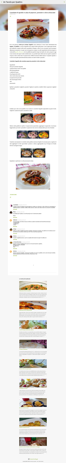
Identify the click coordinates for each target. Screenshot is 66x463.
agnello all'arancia (19, 52)
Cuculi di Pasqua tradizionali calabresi (26, 329)
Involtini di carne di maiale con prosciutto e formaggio (29, 446)
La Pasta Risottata (17, 242)
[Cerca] (24, 2)
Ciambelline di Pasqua (23, 388)
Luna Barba (15, 204)
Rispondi (15, 209)
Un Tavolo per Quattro (12, 2)
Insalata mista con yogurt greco (25, 368)
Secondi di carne (13, 194)
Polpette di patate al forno (24, 427)
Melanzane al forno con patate (25, 290)
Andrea (14, 236)
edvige (14, 229)
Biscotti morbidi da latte (23, 407)
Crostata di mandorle (23, 349)
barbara (15, 251)
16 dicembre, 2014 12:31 (23, 204)
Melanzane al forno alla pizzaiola (25, 310)
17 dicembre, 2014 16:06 (21, 251)
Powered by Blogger (33, 459)
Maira (14, 211)
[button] (10, 16)
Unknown (15, 219)
